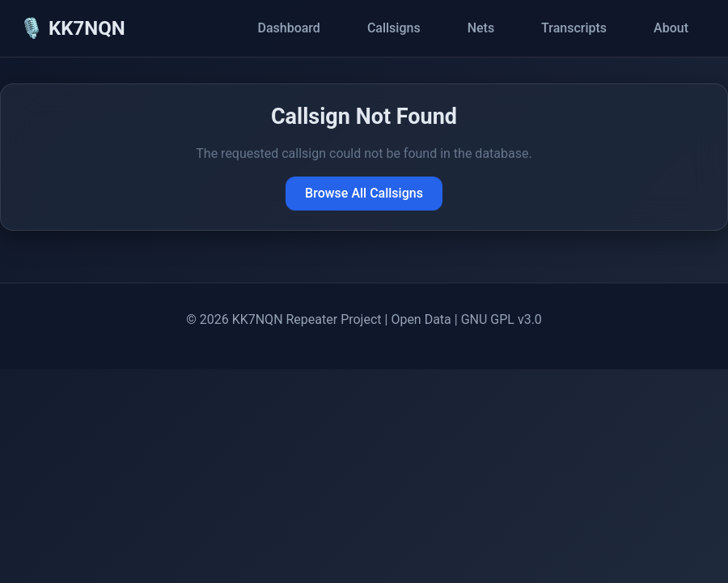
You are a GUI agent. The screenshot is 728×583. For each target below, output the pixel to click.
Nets (481, 28)
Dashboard (288, 28)
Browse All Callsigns (364, 193)
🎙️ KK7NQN (72, 28)
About (671, 28)
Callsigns (394, 28)
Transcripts (574, 28)
